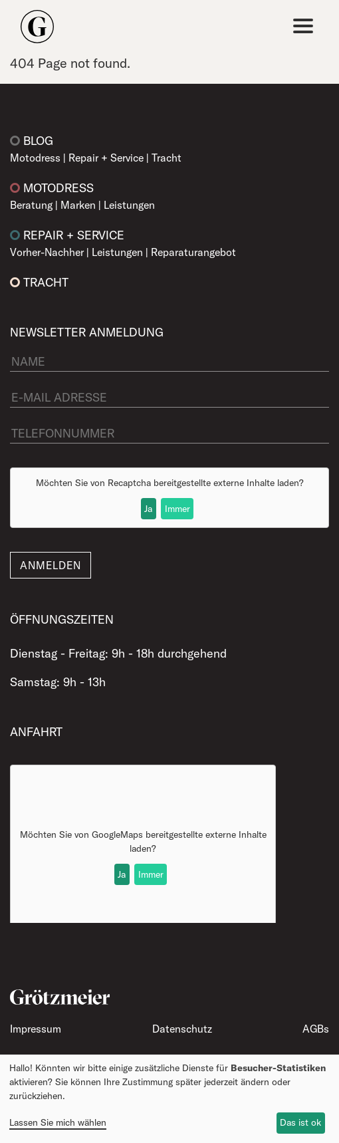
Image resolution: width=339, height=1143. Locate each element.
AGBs (315, 1028)
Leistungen (129, 204)
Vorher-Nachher (47, 252)
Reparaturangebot (193, 252)
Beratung (31, 204)
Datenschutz (182, 1028)
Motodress (35, 157)
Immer (177, 509)
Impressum (35, 1028)
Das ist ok (300, 1122)
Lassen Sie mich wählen (57, 1122)
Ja (148, 509)
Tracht (166, 157)
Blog (38, 140)
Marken (78, 204)
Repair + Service (106, 157)
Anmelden (50, 565)
